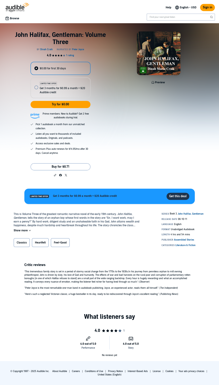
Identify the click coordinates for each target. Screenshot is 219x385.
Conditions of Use (94, 371)
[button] (55, 175)
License (157, 371)
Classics (22, 242)
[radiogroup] (60, 80)
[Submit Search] (212, 17)
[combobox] (181, 17)
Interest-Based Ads (138, 371)
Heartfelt (40, 242)
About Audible (59, 371)
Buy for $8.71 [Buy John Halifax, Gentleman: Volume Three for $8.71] (60, 167)
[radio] (60, 68)
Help (168, 7)
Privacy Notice (115, 371)
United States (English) (110, 374)
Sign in (207, 7)
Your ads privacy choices (191, 371)
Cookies (169, 371)
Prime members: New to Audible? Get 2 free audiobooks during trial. (66, 115)
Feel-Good (60, 242)
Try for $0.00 (60, 104)
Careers (76, 371)
